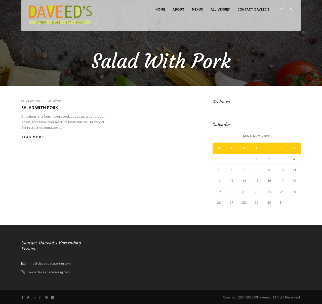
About (178, 9)
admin (57, 101)
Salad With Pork (39, 107)
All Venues (220, 9)
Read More (32, 137)
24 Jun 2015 (34, 101)
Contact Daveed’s (253, 9)
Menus (197, 9)
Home (160, 9)
